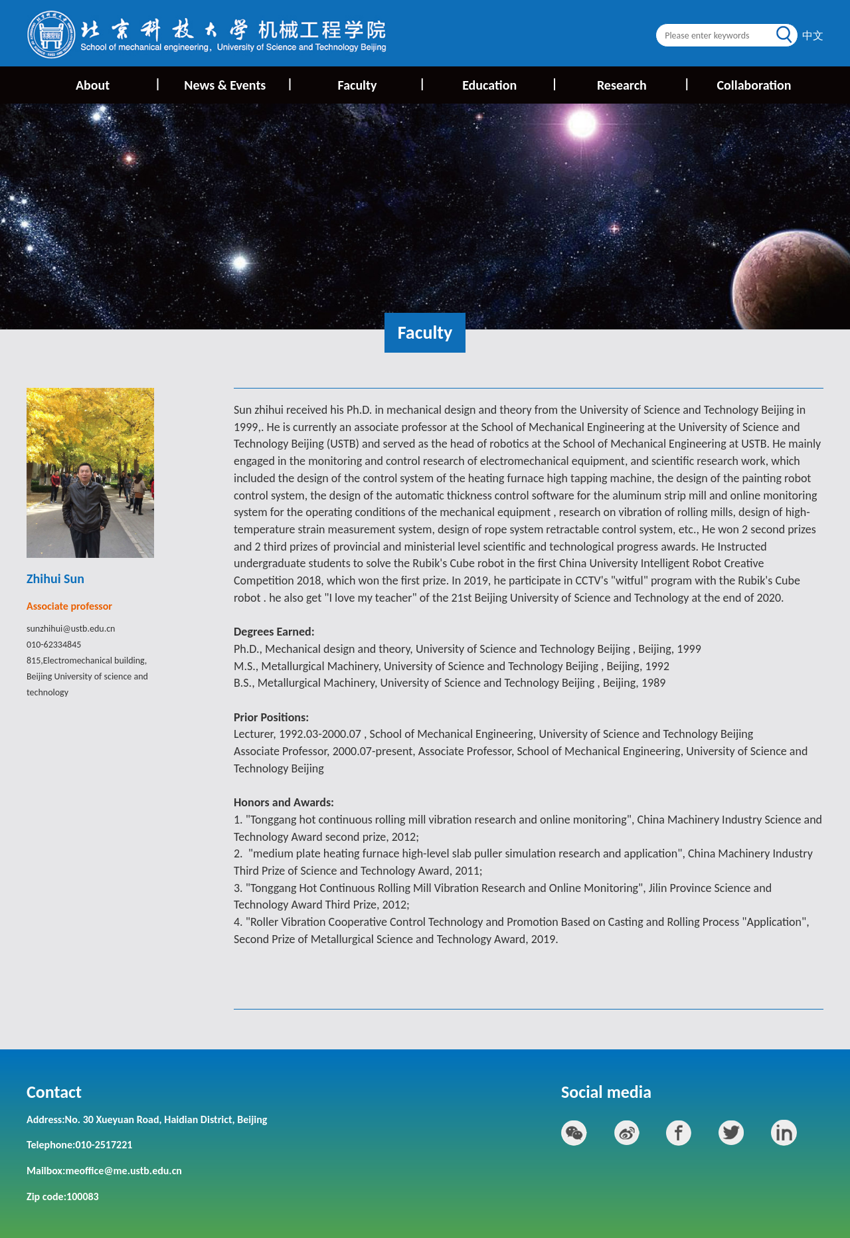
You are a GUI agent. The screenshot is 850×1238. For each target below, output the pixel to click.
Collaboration (754, 85)
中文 (812, 35)
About (117, 84)
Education (509, 84)
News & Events (237, 84)
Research (642, 84)
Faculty (381, 84)
